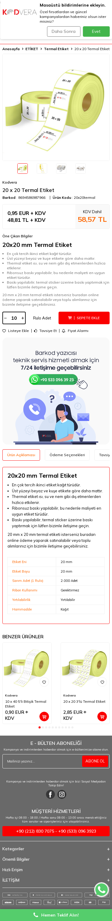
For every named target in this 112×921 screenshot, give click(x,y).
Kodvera (9, 182)
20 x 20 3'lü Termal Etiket (84, 701)
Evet (96, 31)
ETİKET (31, 49)
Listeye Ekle (15, 331)
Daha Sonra (64, 31)
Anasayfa (11, 49)
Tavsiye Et (45, 331)
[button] (40, 727)
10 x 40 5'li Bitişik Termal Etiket (25, 703)
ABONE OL (95, 761)
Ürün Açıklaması (21, 455)
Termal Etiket (56, 49)
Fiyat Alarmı (75, 331)
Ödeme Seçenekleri (67, 455)
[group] (56, 107)
